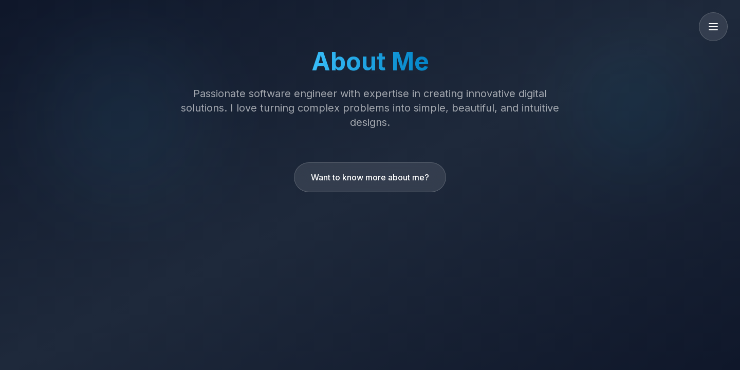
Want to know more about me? (370, 177)
